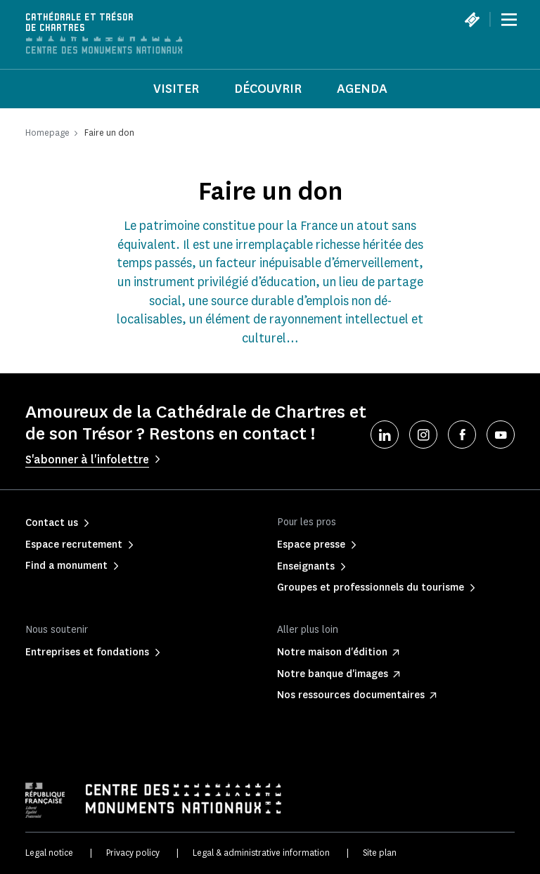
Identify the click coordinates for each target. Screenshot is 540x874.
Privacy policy (133, 853)
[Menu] (509, 19)
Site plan (380, 853)
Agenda (362, 88)
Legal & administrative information (261, 853)
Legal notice (49, 853)
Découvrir (268, 88)
